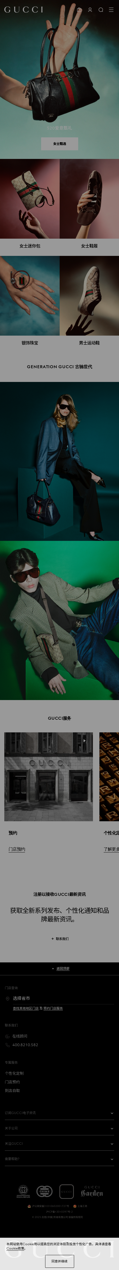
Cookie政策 (15, 1248)
